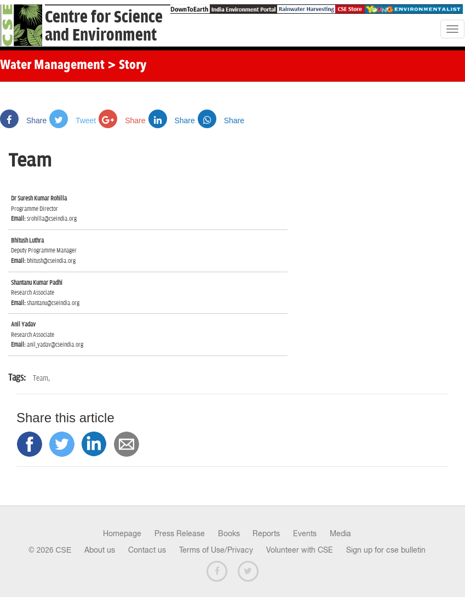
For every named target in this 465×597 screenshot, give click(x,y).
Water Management (52, 65)
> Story (126, 65)
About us (99, 550)
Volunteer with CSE (299, 550)
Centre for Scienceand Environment (104, 26)
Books (229, 533)
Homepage (122, 533)
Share (23, 120)
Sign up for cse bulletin (386, 550)
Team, (41, 378)
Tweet (72, 120)
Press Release (179, 533)
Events (305, 533)
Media (340, 533)
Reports (266, 533)
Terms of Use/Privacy (216, 550)
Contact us (147, 550)
